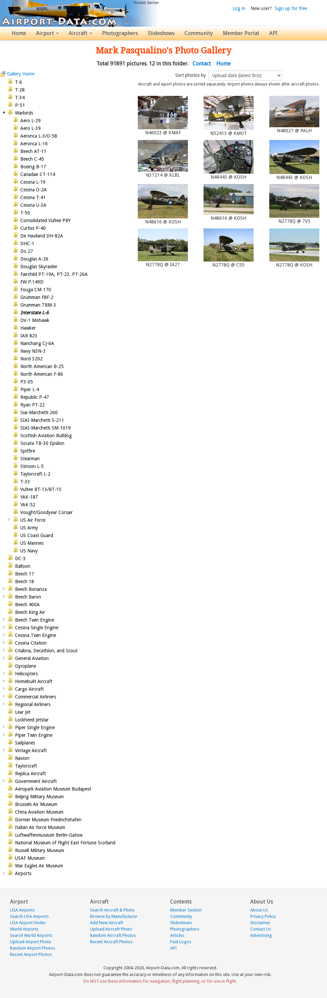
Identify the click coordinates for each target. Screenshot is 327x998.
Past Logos (180, 941)
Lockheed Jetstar (32, 719)
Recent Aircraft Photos (111, 941)
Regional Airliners (32, 704)
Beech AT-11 (33, 151)
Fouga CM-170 (35, 289)
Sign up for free (291, 8)
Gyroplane (25, 666)
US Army (29, 527)
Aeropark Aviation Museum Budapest (53, 789)
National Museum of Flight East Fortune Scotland (65, 842)
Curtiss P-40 (33, 228)
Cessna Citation (31, 643)
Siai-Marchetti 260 (39, 412)
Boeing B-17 (33, 166)
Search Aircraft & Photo (112, 909)
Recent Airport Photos (31, 954)
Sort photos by (191, 75)
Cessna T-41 (33, 197)
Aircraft (80, 33)
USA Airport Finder (28, 922)
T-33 (25, 481)
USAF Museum (30, 858)
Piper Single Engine (35, 727)
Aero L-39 (30, 128)
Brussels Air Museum (36, 804)
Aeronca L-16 (34, 143)
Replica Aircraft (30, 773)
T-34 (20, 97)
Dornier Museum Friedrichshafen (48, 819)
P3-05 (26, 381)
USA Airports (22, 909)
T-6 (18, 82)
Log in (239, 8)
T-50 (25, 212)
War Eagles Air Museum (39, 865)
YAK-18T (29, 497)
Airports (23, 873)
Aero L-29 (30, 120)
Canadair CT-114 (37, 174)
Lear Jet (22, 712)
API (273, 33)
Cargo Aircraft (29, 689)
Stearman (30, 458)
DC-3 (20, 558)
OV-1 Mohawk (34, 320)
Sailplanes (25, 742)
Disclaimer (260, 922)
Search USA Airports (29, 916)
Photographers (120, 33)
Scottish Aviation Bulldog (46, 435)
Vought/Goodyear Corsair (46, 512)
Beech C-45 (32, 159)
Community (199, 33)
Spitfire (27, 451)
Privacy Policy (263, 916)
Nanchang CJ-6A (37, 343)
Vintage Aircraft (31, 750)
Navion (22, 758)
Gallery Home (20, 73)
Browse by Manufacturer (113, 916)
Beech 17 (24, 573)
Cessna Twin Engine (35, 635)
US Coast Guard (36, 535)
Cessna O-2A (33, 189)
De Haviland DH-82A (41, 235)
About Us (259, 909)
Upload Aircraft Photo (111, 929)
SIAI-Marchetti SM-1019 (45, 428)
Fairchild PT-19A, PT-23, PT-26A (54, 274)
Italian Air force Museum (40, 827)
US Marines (31, 543)
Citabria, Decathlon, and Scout (46, 650)
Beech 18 (24, 581)
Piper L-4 (29, 389)
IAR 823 (28, 335)
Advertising (261, 935)
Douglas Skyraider (38, 266)
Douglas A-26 (34, 259)
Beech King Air (30, 612)
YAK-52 (27, 504)
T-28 (20, 90)
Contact (202, 63)
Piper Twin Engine (33, 735)
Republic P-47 (34, 397)
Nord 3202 (31, 358)
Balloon (22, 566)
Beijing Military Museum (39, 796)
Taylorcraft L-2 (35, 474)
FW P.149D (31, 282)
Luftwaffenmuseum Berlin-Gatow (48, 835)
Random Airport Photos (32, 948)
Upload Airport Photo (30, 941)
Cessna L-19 (32, 182)
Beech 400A (27, 604)
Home (19, 33)
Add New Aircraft (106, 922)
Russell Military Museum (39, 850)
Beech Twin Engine (34, 620)
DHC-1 (27, 243)
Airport (47, 33)
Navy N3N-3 (33, 351)
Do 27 (26, 251)
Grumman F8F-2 (36, 297)
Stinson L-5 (32, 466)
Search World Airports (31, 935)
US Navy (29, 550)
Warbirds (24, 113)
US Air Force (32, 520)
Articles (177, 935)
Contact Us (260, 929)
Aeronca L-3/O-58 (38, 136)
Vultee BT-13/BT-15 (40, 489)
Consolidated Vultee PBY (45, 220)
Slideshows (161, 33)
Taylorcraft (26, 766)
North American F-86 (41, 374)
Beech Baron (28, 597)
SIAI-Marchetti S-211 (42, 420)
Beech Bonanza (31, 589)
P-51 (20, 105)
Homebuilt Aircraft (33, 681)
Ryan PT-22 (32, 404)
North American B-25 (42, 366)
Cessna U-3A (33, 205)
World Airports (24, 929)
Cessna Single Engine (36, 627)
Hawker (28, 328)
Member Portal (241, 33)
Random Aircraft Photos (113, 935)
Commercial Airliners (35, 696)
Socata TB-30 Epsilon (42, 443)
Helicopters (26, 673)
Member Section (186, 909)
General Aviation (32, 658)
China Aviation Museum (39, 812)
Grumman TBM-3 (38, 305)
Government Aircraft (36, 781)
